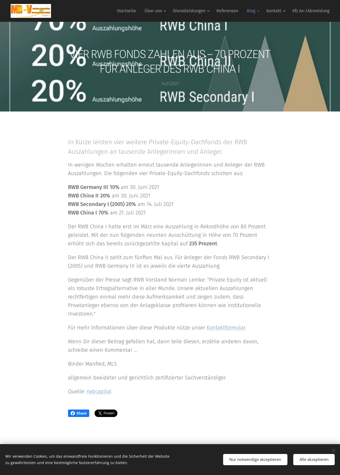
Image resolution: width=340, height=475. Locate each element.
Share (79, 413)
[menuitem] (128, 11)
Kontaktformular (226, 327)
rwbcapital (99, 391)
